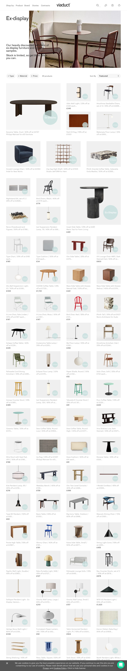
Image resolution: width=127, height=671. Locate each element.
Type (12, 76)
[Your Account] (112, 6)
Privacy (46, 668)
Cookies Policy (60, 668)
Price (35, 76)
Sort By (93, 76)
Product (19, 5)
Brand (27, 5)
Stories (35, 5)
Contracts (45, 5)
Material (23, 76)
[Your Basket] (119, 5)
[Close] (7, 663)
